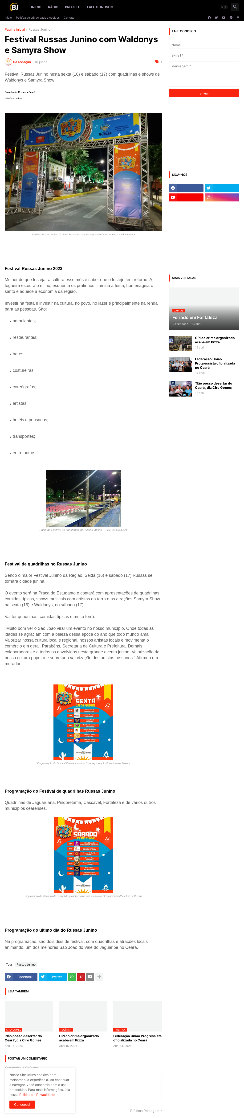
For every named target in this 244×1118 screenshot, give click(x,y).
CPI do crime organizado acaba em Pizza (79, 1038)
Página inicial (15, 29)
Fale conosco (100, 7)
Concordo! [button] (22, 1104)
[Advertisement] (204, 133)
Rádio (53, 7)
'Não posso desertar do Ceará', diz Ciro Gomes (23, 1038)
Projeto (73, 7)
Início (36, 7)
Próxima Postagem (144, 1111)
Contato (69, 17)
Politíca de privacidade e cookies (38, 17)
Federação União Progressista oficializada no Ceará (137, 1038)
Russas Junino (39, 29)
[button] (224, 7)
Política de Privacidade (37, 1095)
